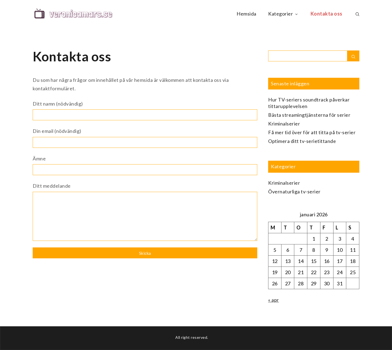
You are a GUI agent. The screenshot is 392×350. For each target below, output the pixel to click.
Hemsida (246, 14)
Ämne (145, 165)
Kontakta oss (326, 14)
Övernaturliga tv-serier (294, 192)
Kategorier (283, 14)
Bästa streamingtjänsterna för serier (309, 115)
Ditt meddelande (145, 213)
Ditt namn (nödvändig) (145, 111)
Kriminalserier (284, 124)
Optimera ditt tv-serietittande (302, 141)
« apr (273, 300)
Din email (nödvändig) (145, 138)
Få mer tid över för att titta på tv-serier (312, 132)
